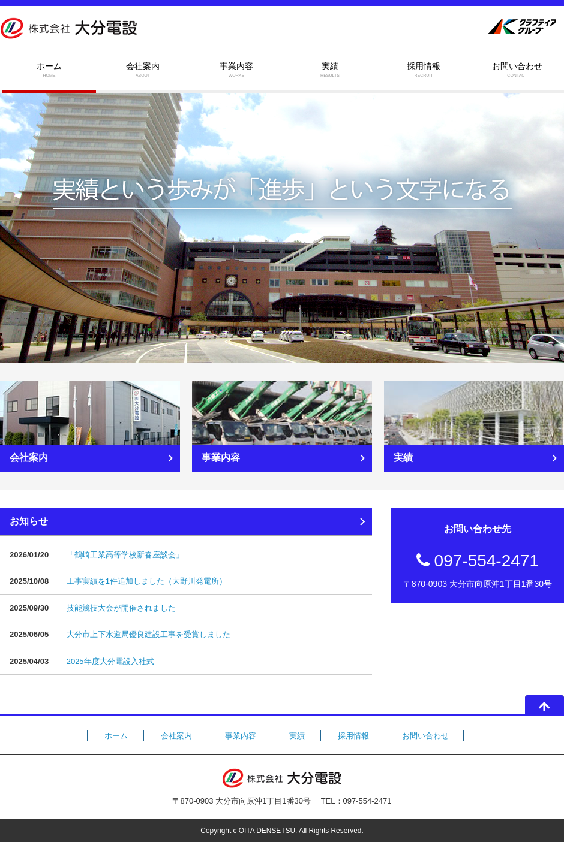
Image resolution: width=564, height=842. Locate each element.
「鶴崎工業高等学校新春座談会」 (125, 554)
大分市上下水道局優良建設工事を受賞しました (148, 634)
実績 (330, 70)
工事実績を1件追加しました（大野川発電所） (147, 581)
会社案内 (143, 70)
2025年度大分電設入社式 (110, 661)
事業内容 (236, 70)
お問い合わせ (517, 70)
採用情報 (423, 70)
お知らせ (29, 521)
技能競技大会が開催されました (121, 607)
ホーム (49, 70)
